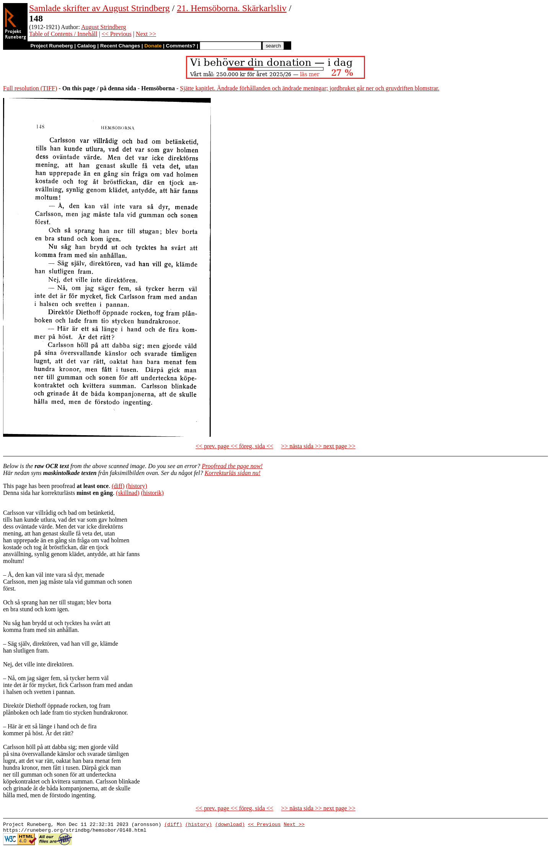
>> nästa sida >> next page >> (318, 446)
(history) (136, 486)
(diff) (118, 486)
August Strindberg (103, 27)
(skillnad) (127, 493)
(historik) (152, 493)
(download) (230, 825)
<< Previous (117, 34)
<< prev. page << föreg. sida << (234, 446)
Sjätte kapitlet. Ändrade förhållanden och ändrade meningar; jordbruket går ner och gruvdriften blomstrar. (309, 88)
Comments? (181, 46)
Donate (152, 46)
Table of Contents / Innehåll (63, 34)
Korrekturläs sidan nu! (233, 473)
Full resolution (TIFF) (30, 88)
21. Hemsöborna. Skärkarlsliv (232, 8)
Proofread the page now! (232, 466)
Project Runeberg (51, 46)
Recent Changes (120, 46)
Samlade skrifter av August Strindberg (99, 8)
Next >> (146, 34)
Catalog (86, 46)
